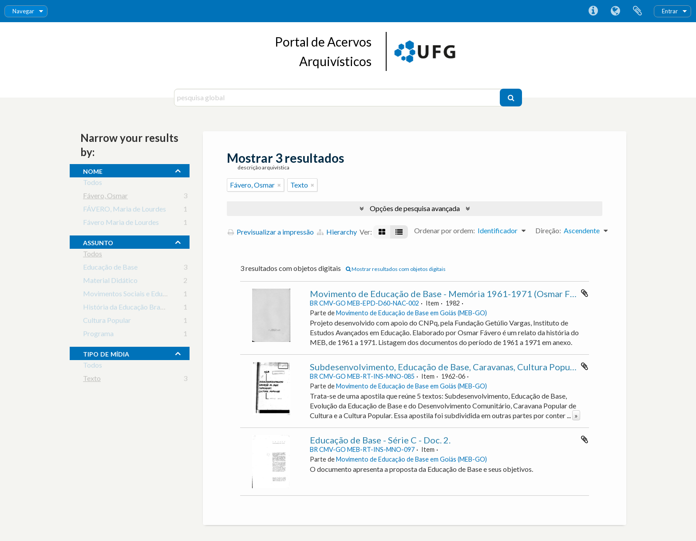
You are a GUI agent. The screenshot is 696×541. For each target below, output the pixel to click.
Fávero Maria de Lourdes (121, 224)
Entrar (670, 11)
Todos (92, 184)
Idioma (615, 11)
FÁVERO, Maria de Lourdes (124, 210)
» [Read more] (576, 415)
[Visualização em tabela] (399, 232)
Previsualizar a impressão (271, 231)
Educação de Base (110, 268)
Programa (98, 335)
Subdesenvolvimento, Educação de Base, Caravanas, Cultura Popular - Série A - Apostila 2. (487, 366)
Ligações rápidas (593, 11)
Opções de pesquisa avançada (414, 208)
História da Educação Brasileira (130, 308)
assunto (98, 241)
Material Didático (110, 282)
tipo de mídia (106, 353)
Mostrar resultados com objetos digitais (396, 269)
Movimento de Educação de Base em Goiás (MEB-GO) (411, 313)
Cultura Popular (107, 322)
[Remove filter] (279, 185)
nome (93, 170)
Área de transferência (637, 11)
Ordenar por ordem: (444, 230)
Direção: (548, 230)
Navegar (23, 11)
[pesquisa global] (338, 97)
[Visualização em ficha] (382, 232)
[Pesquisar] (511, 97)
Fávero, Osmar (105, 197)
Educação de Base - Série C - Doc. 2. (380, 440)
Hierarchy (337, 231)
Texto (92, 380)
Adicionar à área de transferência (584, 293)
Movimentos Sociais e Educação (131, 295)
